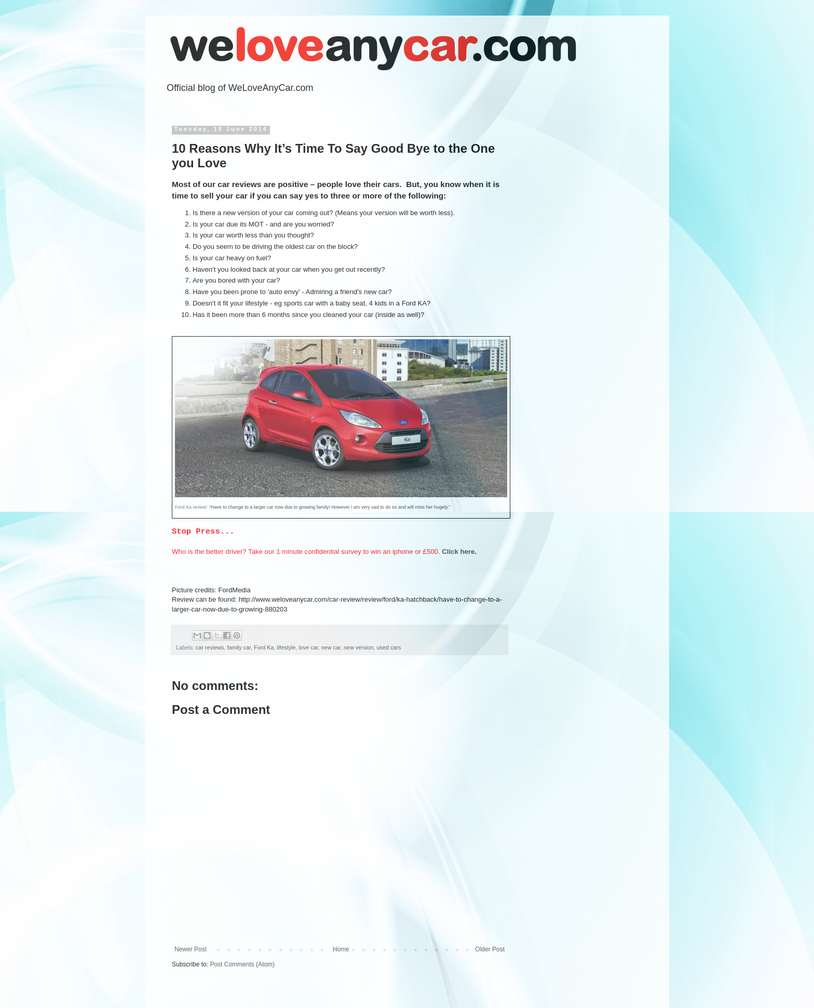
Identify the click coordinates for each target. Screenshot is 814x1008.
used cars (389, 647)
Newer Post (190, 949)
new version (359, 647)
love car (308, 647)
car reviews (210, 647)
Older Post (490, 949)
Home (341, 949)
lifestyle (286, 647)
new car (331, 647)
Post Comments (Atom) (242, 964)
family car (239, 647)
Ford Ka (264, 647)
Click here (458, 551)
